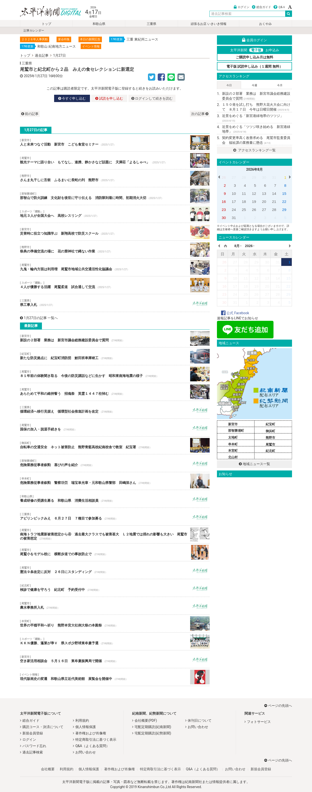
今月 (280, 85)
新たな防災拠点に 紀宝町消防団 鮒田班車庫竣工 (115, 356)
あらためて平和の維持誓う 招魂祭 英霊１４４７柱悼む (115, 392)
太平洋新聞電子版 (47, 12)
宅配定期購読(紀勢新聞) (153, 733)
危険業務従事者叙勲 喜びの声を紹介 (115, 463)
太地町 (233, 437)
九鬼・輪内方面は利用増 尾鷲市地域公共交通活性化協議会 (115, 267)
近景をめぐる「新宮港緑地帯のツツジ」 (252, 118)
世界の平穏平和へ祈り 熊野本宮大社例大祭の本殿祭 (115, 623)
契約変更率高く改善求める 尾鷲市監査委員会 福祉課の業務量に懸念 (256, 140)
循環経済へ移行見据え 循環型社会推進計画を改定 (115, 409)
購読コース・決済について (42, 727)
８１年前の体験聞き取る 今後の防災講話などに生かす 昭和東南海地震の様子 (115, 374)
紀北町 (270, 451)
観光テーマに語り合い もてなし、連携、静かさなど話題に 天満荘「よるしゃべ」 (115, 160)
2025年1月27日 (36, 76)
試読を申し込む (109, 98)
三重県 (151, 24)
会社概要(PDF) (146, 720)
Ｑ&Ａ (279, 7)
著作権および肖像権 (90, 733)
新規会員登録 (32, 733)
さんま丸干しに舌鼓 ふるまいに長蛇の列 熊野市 (115, 178)
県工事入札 (115, 303)
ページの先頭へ (278, 706)
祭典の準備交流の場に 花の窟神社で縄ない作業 (115, 249)
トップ (46, 24)
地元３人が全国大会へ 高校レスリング (115, 214)
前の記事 (30, 114)
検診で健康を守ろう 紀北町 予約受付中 (115, 588)
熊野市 (270, 437)
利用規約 (82, 720)
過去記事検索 (32, 752)
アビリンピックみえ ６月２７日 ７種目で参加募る (115, 516)
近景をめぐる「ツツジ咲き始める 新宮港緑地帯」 (256, 129)
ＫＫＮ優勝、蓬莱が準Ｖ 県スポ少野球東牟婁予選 (115, 641)
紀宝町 (270, 424)
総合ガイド (261, 7)
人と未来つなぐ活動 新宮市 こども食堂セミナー (115, 142)
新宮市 (233, 424)
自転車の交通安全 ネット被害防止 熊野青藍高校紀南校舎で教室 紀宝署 (115, 445)
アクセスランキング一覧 (254, 150)
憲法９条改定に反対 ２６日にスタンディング (115, 570)
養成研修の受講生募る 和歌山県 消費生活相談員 (115, 499)
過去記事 (42, 55)
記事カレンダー (34, 30)
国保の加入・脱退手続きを (115, 427)
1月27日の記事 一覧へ (39, 318)
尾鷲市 (270, 444)
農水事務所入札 (115, 606)
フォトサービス (259, 722)
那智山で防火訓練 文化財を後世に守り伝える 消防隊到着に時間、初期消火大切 (115, 196)
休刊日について (200, 720)
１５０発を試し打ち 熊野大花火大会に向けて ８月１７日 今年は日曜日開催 (256, 107)
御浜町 (270, 431)
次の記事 (199, 114)
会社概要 (48, 769)
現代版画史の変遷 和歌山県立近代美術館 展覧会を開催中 (115, 677)
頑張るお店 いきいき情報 (208, 24)
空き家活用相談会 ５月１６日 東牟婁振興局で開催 (115, 659)
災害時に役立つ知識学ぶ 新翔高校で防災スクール (115, 231)
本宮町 (233, 450)
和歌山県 (99, 24)
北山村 (233, 457)
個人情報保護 (85, 727)
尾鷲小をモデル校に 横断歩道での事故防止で (115, 552)
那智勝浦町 (236, 430)
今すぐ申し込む (72, 98)
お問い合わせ (85, 752)
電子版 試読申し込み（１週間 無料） (254, 66)
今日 (229, 85)
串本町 (233, 444)
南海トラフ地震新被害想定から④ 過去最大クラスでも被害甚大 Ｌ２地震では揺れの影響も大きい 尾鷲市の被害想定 (115, 534)
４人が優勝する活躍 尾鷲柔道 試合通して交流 (115, 285)
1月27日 (59, 55)
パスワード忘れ (34, 746)
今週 (254, 85)
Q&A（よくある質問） (92, 746)
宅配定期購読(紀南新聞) (153, 727)
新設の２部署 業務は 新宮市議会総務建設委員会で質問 (115, 338)
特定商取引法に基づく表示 (95, 739)
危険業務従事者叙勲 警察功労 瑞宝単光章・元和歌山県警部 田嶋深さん (115, 481)
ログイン (241, 7)
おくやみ (265, 24)
